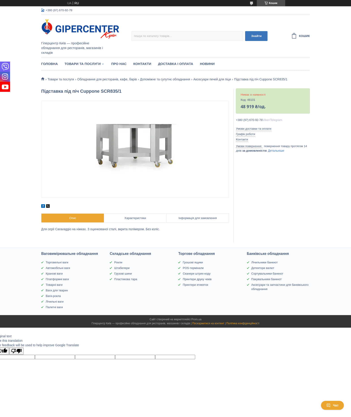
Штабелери (121, 268)
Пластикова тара (125, 279)
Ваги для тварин (57, 290)
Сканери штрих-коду (196, 273)
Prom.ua (196, 319)
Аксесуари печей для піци (212, 79)
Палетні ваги (54, 307)
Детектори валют (262, 268)
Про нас (119, 63)
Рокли (118, 262)
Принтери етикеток (195, 284)
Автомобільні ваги (58, 268)
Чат (332, 405)
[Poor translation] (16, 351)
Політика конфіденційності (242, 323)
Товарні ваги (54, 284)
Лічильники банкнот (264, 262)
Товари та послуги (82, 63)
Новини (207, 63)
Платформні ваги (57, 279)
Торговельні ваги (57, 262)
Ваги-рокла (53, 296)
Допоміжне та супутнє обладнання (165, 79)
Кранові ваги (54, 273)
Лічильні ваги (55, 301)
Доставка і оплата (175, 63)
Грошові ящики (193, 262)
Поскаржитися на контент (208, 323)
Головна (49, 63)
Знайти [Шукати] (256, 36)
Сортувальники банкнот (267, 273)
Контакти (142, 63)
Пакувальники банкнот (266, 279)
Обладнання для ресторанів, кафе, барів (107, 79)
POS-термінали (193, 268)
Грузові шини (123, 273)
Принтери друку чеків (197, 279)
